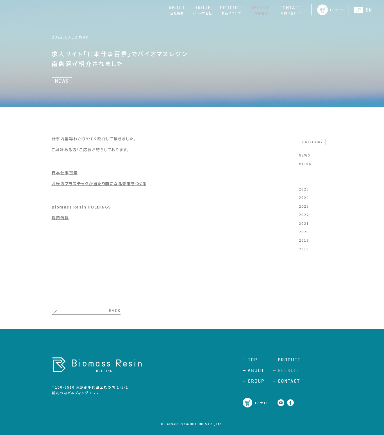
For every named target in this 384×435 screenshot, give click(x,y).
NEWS (304, 155)
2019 (304, 240)
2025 (304, 189)
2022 (304, 214)
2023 (304, 206)
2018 (304, 248)
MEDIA (305, 163)
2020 (304, 231)
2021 (304, 223)
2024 (304, 197)
